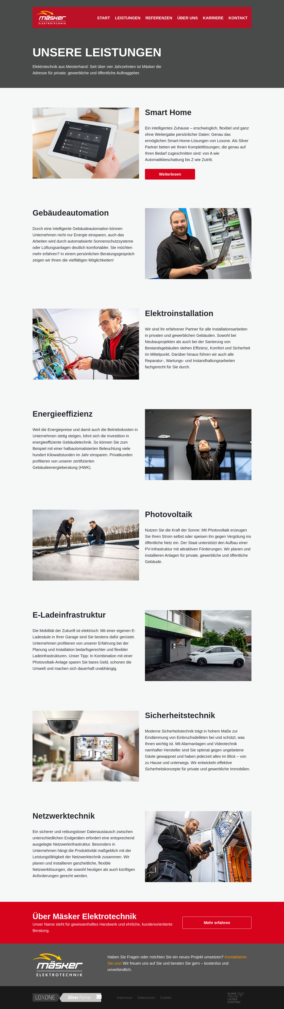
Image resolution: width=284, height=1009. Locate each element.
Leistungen (127, 18)
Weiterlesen (170, 174)
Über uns (187, 18)
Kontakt (238, 18)
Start (103, 18)
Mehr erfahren (217, 923)
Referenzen (159, 18)
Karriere (213, 18)
